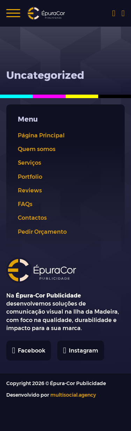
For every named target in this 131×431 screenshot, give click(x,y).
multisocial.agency (73, 395)
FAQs (25, 203)
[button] (13, 13)
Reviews (30, 190)
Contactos (32, 217)
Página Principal (41, 135)
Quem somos (37, 148)
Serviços (29, 162)
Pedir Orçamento (42, 231)
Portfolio (30, 176)
